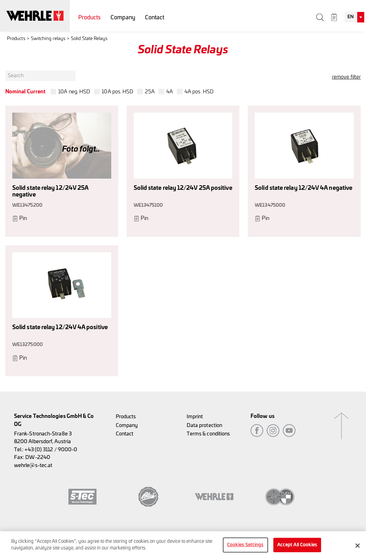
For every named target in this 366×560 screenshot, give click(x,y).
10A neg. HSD (74, 91)
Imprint (195, 416)
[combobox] (354, 17)
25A (149, 91)
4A (169, 91)
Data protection (204, 425)
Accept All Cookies (297, 547)
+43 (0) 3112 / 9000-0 (51, 449)
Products (89, 17)
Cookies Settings (245, 547)
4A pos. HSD (199, 91)
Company (123, 17)
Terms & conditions (208, 433)
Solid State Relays (89, 38)
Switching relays (48, 38)
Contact (155, 17)
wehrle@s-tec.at (33, 465)
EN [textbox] (350, 17)
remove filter (346, 77)
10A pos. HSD (117, 91)
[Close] (357, 547)
